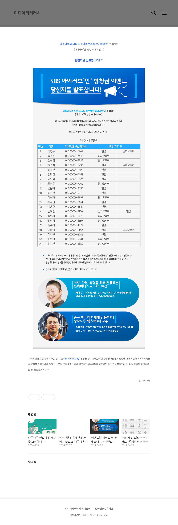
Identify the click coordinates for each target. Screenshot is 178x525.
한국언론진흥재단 (104, 508)
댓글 (32, 462)
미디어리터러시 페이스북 (77, 508)
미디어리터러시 (27, 12)
